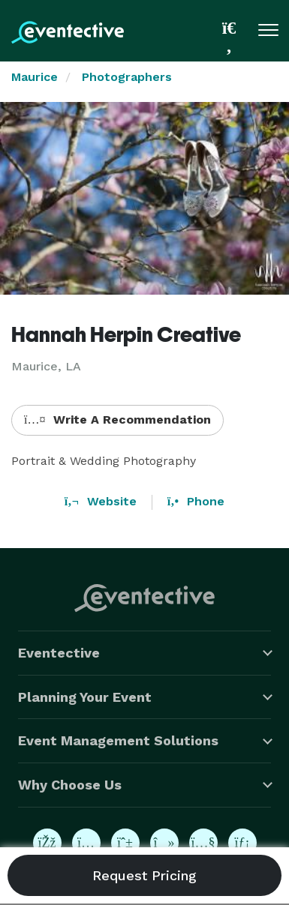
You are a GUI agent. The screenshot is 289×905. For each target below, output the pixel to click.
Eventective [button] (59, 653)
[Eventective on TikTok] (164, 843)
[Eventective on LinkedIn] (242, 843)
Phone (195, 501)
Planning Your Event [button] (85, 697)
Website (101, 501)
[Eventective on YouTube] (203, 843)
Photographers (127, 77)
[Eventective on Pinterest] (125, 843)
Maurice (34, 77)
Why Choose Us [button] (70, 785)
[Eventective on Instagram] (86, 843)
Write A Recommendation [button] (117, 419)
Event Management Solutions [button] (118, 740)
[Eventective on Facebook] (47, 843)
